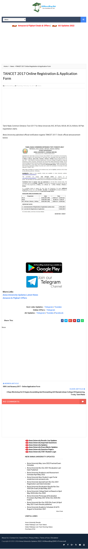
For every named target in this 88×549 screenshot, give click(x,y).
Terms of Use (45, 538)
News (39, 86)
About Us (5, 538)
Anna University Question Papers (41, 450)
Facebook (59, 313)
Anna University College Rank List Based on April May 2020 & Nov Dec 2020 (44, 493)
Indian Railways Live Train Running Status (39, 527)
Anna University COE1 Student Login (42, 452)
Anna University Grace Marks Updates (43, 448)
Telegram (48, 307)
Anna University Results (33, 523)
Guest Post (23, 538)
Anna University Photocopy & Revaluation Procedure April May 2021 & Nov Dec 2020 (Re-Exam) (44, 498)
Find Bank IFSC (30, 529)
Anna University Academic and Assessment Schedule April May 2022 (43, 474)
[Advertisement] (44, 44)
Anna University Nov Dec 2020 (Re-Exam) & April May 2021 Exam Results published (44, 504)
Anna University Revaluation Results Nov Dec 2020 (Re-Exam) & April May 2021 (43, 488)
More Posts (59, 511)
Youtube (58, 307)
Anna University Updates (38, 445)
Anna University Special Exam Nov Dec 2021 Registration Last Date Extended (43, 483)
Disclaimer (54, 538)
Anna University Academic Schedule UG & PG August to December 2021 (43, 508)
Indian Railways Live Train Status (36, 525)
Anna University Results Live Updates (43, 441)
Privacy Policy (34, 538)
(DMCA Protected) (59, 541)
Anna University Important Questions (43, 443)
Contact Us (14, 538)
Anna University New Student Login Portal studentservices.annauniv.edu (42, 479)
